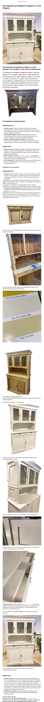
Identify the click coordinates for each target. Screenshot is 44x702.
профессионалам (29, 581)
